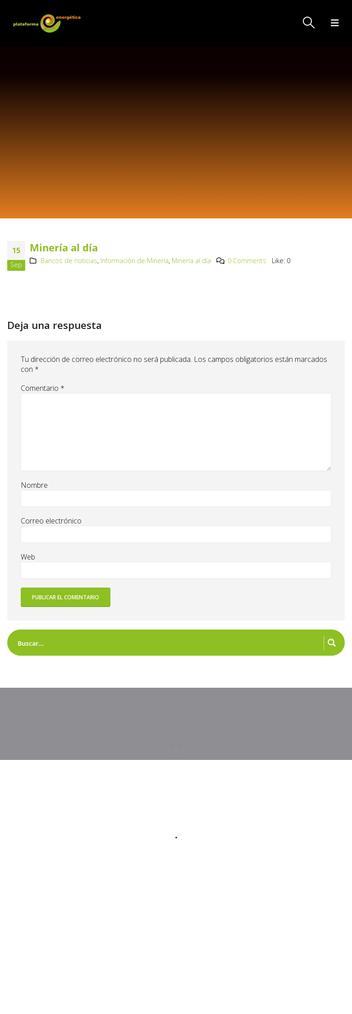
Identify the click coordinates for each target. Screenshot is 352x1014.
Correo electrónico (51, 521)
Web (28, 557)
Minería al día (191, 260)
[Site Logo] (47, 23)
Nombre (34, 485)
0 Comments (247, 260)
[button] (309, 22)
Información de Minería (135, 260)
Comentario (42, 388)
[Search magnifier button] (331, 642)
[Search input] (169, 642)
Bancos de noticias (69, 260)
